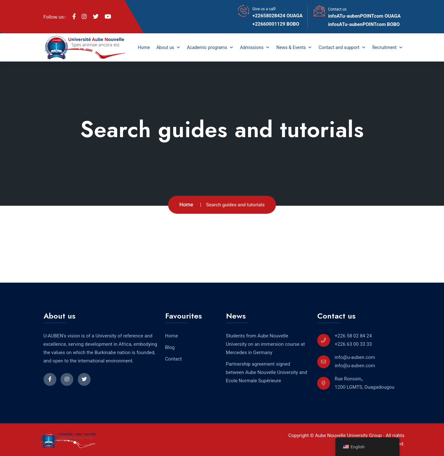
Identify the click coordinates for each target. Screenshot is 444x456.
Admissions (255, 47)
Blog (170, 347)
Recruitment (387, 47)
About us (168, 47)
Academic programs (210, 47)
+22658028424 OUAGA (277, 16)
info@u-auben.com (355, 357)
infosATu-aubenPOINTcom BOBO (364, 24)
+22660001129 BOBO (275, 24)
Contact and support (342, 47)
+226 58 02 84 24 (353, 336)
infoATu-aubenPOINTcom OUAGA (364, 16)
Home (144, 47)
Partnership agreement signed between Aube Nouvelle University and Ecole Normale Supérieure (266, 372)
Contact (173, 359)
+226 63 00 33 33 (353, 344)
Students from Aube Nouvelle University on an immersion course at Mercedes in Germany (265, 344)
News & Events (294, 47)
